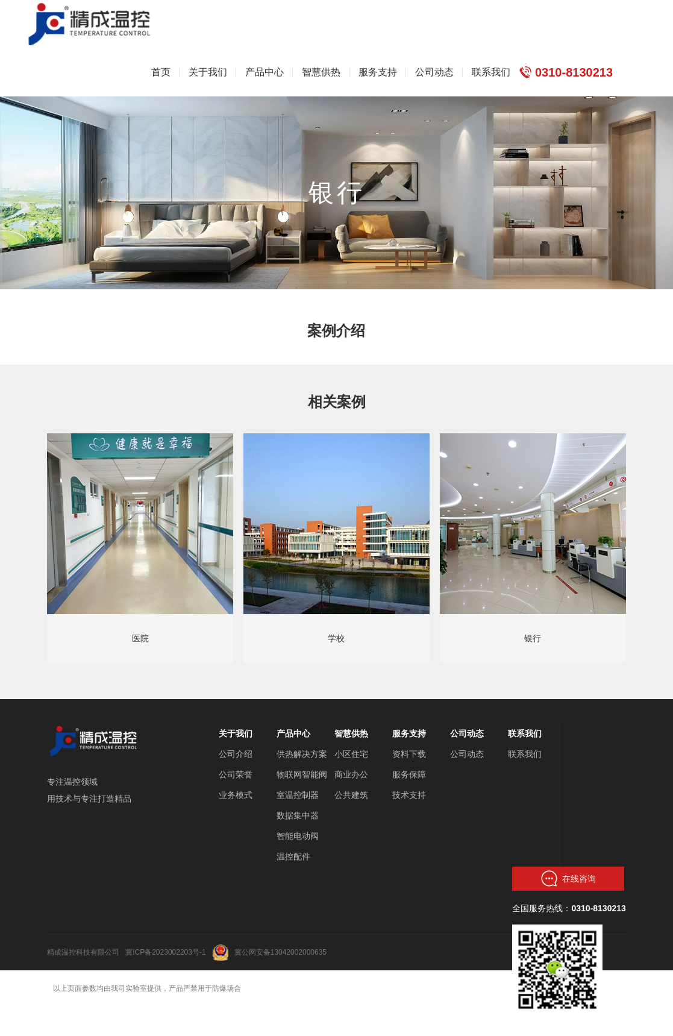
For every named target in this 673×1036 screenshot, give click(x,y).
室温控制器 (298, 795)
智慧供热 (351, 733)
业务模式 (235, 795)
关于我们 (235, 733)
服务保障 (409, 774)
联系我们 (525, 733)
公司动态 (467, 733)
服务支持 (409, 733)
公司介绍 (235, 754)
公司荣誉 (235, 774)
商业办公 (351, 774)
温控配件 (293, 856)
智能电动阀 (298, 836)
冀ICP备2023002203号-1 (165, 952)
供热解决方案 (302, 754)
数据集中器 (298, 815)
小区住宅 (351, 754)
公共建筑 (351, 795)
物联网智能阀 (302, 774)
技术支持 (409, 795)
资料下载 (409, 754)
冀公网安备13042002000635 (280, 952)
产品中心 (293, 733)
